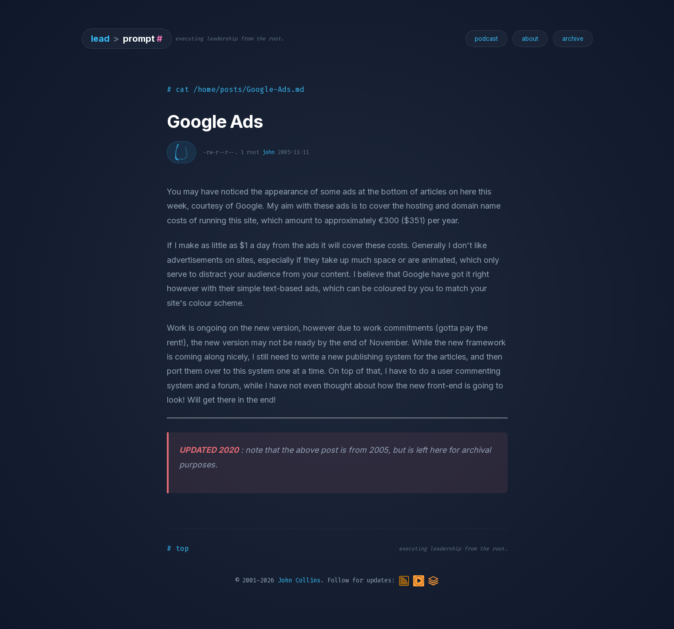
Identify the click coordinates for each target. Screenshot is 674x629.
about (530, 38)
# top (178, 548)
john (268, 152)
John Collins (299, 580)
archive (572, 38)
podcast (486, 38)
